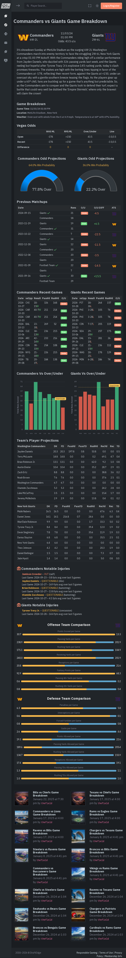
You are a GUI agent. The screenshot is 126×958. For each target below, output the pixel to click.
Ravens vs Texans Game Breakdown (105, 891)
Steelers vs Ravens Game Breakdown (49, 851)
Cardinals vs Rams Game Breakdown (105, 929)
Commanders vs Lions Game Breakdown (47, 813)
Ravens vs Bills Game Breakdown (46, 832)
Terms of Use (106, 952)
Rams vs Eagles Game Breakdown (103, 813)
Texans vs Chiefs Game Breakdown (104, 794)
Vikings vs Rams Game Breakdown (104, 870)
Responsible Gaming (87, 952)
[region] (5, 477)
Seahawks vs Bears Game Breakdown (49, 910)
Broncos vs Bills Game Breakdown (104, 851)
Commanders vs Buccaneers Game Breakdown (44, 871)
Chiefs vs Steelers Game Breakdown (48, 891)
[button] (5, 16)
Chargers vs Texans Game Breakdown (106, 832)
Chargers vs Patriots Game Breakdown (103, 910)
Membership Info (113, 956)
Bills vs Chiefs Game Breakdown (46, 794)
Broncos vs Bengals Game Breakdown (49, 929)
